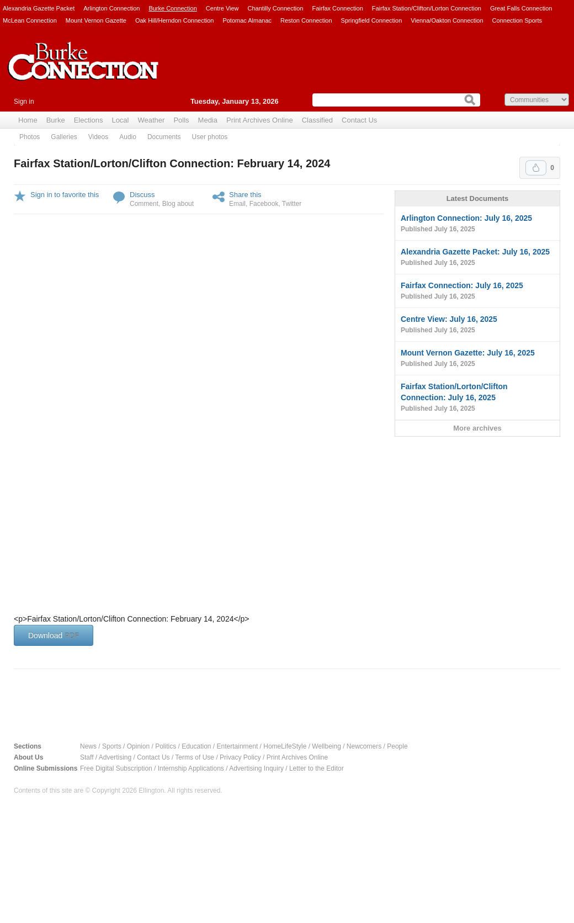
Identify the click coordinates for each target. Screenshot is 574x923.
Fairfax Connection (337, 8)
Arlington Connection (111, 8)
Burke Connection (172, 8)
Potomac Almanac (247, 20)
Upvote (535, 168)
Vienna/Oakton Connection (447, 20)
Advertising (115, 757)
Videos (98, 137)
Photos (29, 137)
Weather (150, 120)
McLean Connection (30, 20)
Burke (55, 120)
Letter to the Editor (316, 768)
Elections (88, 120)
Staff (86, 757)
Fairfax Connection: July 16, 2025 (477, 291)
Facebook (264, 204)
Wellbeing (326, 746)
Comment (144, 204)
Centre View (222, 8)
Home (28, 120)
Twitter (291, 204)
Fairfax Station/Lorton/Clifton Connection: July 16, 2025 (477, 398)
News (88, 746)
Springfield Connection (371, 20)
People (397, 746)
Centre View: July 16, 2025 (477, 325)
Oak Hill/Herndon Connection (174, 20)
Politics (165, 746)
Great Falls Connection (521, 8)
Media (207, 120)
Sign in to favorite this (64, 194)
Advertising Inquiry (256, 768)
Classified (317, 120)
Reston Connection (306, 20)
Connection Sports (517, 20)
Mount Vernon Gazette (96, 20)
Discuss (142, 194)
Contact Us (359, 120)
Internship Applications (191, 768)
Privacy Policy (240, 757)
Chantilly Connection (276, 8)
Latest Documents (478, 198)
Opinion (138, 746)
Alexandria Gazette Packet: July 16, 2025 (477, 257)
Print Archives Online (259, 120)
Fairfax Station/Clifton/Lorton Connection (426, 8)
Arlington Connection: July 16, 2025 (477, 224)
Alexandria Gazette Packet (39, 8)
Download (53, 635)
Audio (127, 137)
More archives (477, 428)
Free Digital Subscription (116, 768)
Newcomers (364, 746)
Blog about (178, 204)
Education (196, 746)
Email (237, 204)
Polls (181, 120)
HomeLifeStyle (284, 746)
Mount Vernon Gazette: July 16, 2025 (477, 358)
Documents (164, 137)
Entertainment (237, 746)
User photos (210, 137)
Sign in (24, 101)
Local (120, 120)
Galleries (64, 137)
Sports (111, 746)
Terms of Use (194, 757)
